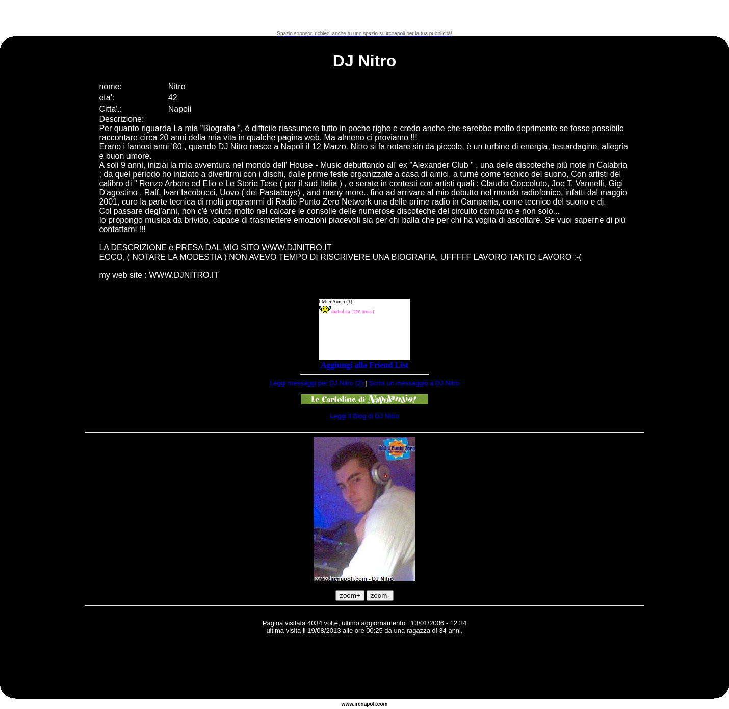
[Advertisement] (364, 15)
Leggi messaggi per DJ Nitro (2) (316, 383)
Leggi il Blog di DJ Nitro (364, 416)
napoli (368, 704)
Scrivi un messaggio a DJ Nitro (414, 383)
